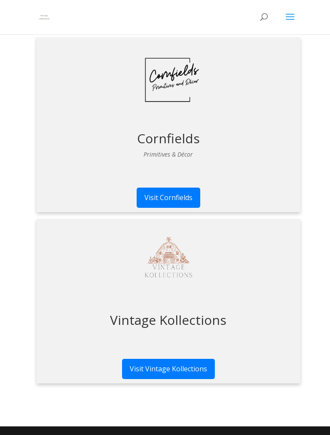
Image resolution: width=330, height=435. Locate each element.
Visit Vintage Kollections (168, 368)
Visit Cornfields (168, 197)
